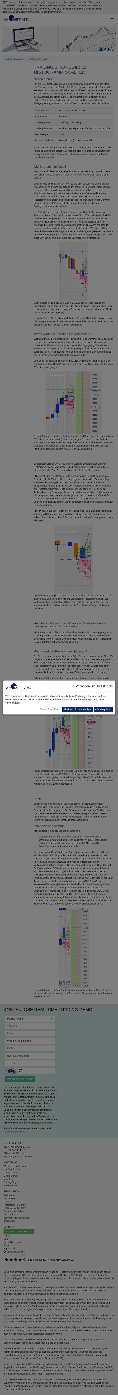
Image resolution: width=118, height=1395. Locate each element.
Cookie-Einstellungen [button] (50, 709)
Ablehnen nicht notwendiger (78, 709)
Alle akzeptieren (103, 709)
